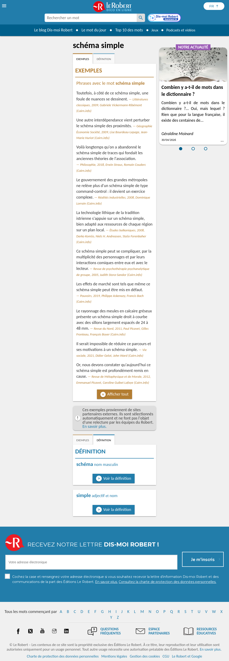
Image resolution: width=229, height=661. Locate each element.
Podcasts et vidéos (181, 30)
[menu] (4, 6)
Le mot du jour (91, 30)
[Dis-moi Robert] (164, 18)
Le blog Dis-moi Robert (51, 30)
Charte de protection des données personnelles (63, 656)
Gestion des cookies (145, 656)
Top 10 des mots (127, 30)
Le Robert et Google (187, 656)
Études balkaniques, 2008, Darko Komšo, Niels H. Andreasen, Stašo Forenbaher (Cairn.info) (111, 236)
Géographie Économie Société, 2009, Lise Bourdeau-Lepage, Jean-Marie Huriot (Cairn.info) (114, 132)
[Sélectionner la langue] (214, 6)
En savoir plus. (95, 426)
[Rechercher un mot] (141, 18)
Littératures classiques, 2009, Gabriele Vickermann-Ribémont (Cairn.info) (112, 105)
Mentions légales (114, 656)
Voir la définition (117, 478)
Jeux (153, 30)
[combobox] (91, 18)
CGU (166, 656)
